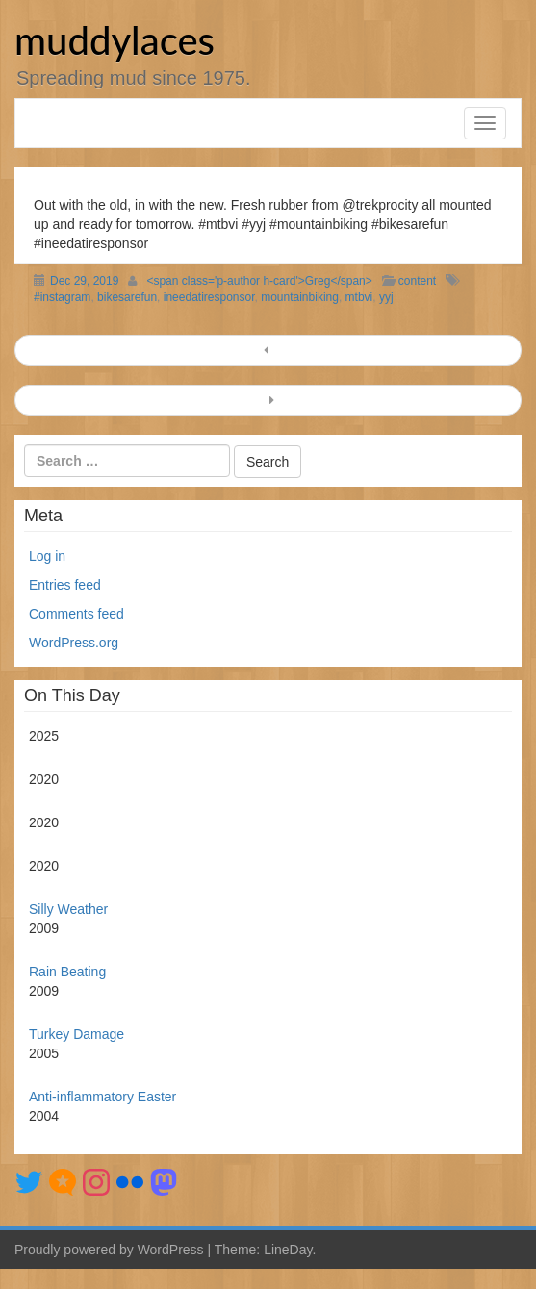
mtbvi (359, 297)
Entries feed (65, 585)
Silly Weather (68, 909)
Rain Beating (67, 971)
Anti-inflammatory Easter (102, 1096)
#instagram (62, 297)
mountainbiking (300, 297)
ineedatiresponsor (209, 297)
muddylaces (114, 40)
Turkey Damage (76, 1034)
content (417, 281)
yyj (386, 297)
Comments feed (76, 613)
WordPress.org (73, 642)
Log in (47, 556)
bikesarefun (127, 297)
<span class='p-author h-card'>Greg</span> (258, 281)
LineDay (288, 1249)
